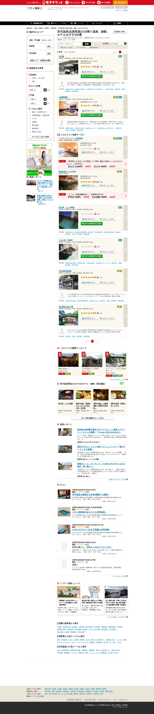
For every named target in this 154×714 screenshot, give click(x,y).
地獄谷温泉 (112, 627)
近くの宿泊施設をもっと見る (92, 418)
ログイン (118, 10)
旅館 (124, 640)
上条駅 (123, 89)
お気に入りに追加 (108, 72)
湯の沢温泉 (78, 629)
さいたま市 (64, 694)
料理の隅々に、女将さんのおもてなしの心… (92, 547)
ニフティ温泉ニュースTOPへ (116, 617)
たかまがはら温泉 (94, 629)
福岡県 (104, 689)
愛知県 (98, 689)
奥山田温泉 (89, 627)
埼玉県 (54, 689)
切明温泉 (104, 627)
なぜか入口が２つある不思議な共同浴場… (91, 530)
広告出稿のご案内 (90, 699)
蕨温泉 (85, 629)
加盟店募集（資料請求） (74, 699)
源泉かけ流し (110, 640)
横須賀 (55, 694)
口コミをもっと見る (119, 576)
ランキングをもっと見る (118, 379)
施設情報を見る (89, 72)
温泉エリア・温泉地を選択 (40, 60)
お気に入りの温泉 (107, 7)
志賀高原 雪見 (90, 263)
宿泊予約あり (94, 47)
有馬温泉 (59, 691)
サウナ (74, 642)
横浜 (46, 694)
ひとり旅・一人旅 (115, 642)
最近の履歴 (121, 7)
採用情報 (125, 705)
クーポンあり (81, 47)
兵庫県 (65, 689)
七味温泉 (81, 627)
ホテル (70, 640)
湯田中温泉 (66, 627)
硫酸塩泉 (104, 653)
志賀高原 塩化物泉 (70, 263)
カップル (119, 640)
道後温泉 (89, 691)
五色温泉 (97, 627)
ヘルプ (115, 699)
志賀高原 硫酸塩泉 (82, 300)
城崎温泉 (66, 691)
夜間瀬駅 (67, 91)
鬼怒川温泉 (109, 691)
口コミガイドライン (104, 699)
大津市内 (96, 694)
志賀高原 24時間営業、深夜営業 (84, 232)
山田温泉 (74, 627)
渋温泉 (59, 627)
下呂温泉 (73, 691)
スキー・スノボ (82, 642)
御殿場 (76, 694)
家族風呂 (67, 653)
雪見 (86, 653)
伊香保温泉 (80, 691)
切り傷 (105, 642)
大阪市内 (82, 694)
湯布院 (102, 691)
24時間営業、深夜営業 (68, 650)
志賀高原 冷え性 (93, 300)
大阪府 (82, 689)
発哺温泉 (70, 629)
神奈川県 (48, 689)
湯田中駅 (117, 89)
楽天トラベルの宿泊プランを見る (91, 76)
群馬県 (70, 689)
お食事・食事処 (79, 640)
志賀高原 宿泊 (69, 89)
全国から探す (47, 40)
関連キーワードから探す (35, 696)
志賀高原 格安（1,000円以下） (95, 89)
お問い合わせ (123, 699)
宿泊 (58, 640)
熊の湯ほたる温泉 (63, 632)
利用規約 (118, 705)
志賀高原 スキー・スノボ (103, 263)
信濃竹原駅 (75, 91)
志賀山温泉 (81, 632)
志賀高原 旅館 (109, 89)
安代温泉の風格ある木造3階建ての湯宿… (91, 495)
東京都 (76, 689)
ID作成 (125, 10)
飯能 (71, 694)
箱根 (53, 691)
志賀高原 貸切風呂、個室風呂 (112, 232)
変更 (48, 46)
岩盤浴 (34, 122)
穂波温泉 (73, 632)
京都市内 (89, 694)
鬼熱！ (75, 565)
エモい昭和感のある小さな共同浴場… (89, 512)
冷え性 (87, 640)
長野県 (93, 689)
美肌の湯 (81, 653)
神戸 (101, 694)
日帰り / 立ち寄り (38, 78)
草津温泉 (48, 691)
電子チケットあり (67, 47)
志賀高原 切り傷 (79, 128)
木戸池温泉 (112, 629)
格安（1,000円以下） (98, 640)
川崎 (50, 694)
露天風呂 (64, 640)
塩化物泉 (60, 653)
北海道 (87, 689)
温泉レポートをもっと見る (117, 479)
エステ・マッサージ (64, 642)
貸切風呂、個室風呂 (95, 642)
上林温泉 (120, 627)
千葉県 (59, 689)
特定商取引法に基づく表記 (106, 705)
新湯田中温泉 (61, 629)
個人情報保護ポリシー (91, 705)
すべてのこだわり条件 (40, 137)
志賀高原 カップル (90, 128)
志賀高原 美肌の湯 (80, 89)
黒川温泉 (96, 691)
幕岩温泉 (104, 629)
